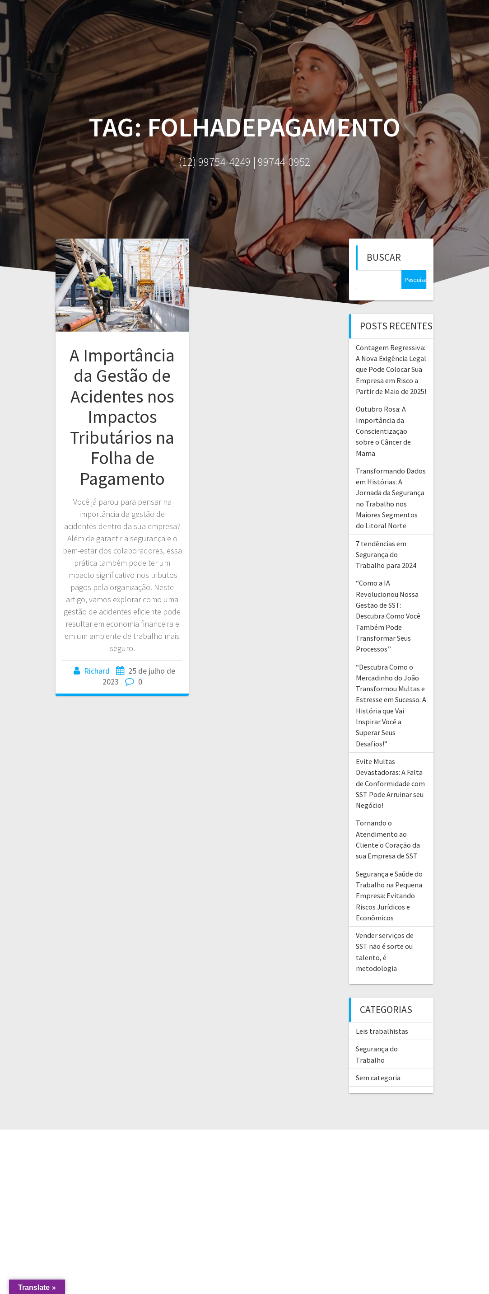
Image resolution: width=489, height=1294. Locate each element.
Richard (97, 671)
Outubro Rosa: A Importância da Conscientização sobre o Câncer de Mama (383, 430)
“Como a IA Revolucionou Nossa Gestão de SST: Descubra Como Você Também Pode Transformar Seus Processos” (388, 615)
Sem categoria (378, 1077)
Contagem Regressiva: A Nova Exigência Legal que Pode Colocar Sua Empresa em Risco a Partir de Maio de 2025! (391, 369)
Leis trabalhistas (382, 1031)
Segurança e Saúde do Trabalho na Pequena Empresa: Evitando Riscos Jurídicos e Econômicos (389, 895)
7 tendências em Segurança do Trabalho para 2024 (386, 554)
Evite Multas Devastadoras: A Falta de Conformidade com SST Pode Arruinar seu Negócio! (390, 783)
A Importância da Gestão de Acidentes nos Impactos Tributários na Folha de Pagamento (122, 417)
